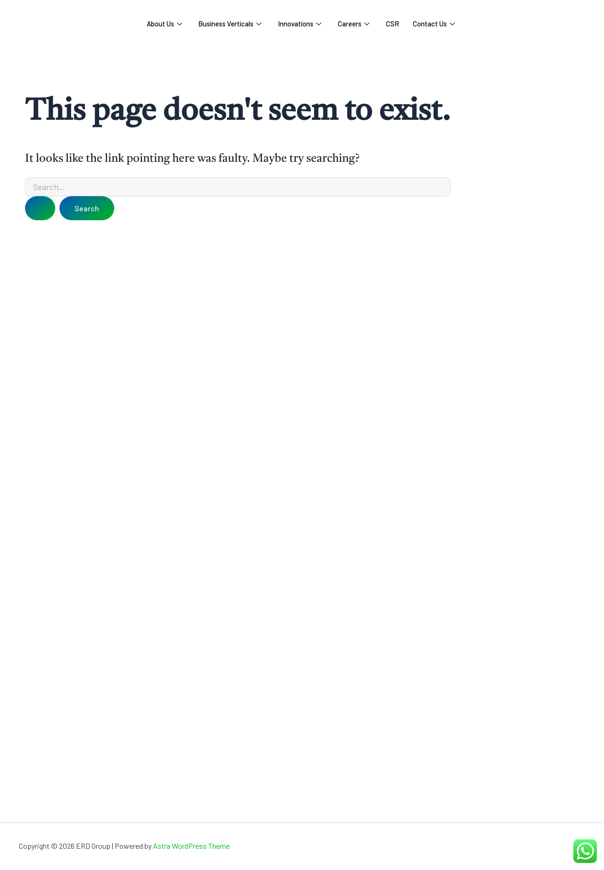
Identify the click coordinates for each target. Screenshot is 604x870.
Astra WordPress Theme (191, 845)
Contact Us (435, 23)
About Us (163, 23)
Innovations (299, 23)
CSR (393, 23)
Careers (354, 23)
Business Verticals (229, 23)
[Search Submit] (40, 208)
